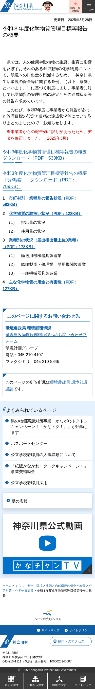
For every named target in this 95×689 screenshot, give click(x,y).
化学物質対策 (24, 590)
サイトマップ (51, 630)
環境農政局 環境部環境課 (28, 328)
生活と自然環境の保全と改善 (65, 586)
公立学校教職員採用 (29, 483)
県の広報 (19, 501)
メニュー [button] (89, 9)
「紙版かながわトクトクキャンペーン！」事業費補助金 (49, 469)
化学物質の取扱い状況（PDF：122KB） (45, 213)
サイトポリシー (79, 630)
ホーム (7, 586)
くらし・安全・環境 (29, 586)
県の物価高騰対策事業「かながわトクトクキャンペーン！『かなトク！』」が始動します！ (49, 427)
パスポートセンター (29, 443)
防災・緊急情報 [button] (75, 9)
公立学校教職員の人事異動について (43, 455)
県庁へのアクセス (71, 641)
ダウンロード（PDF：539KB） (35, 158)
